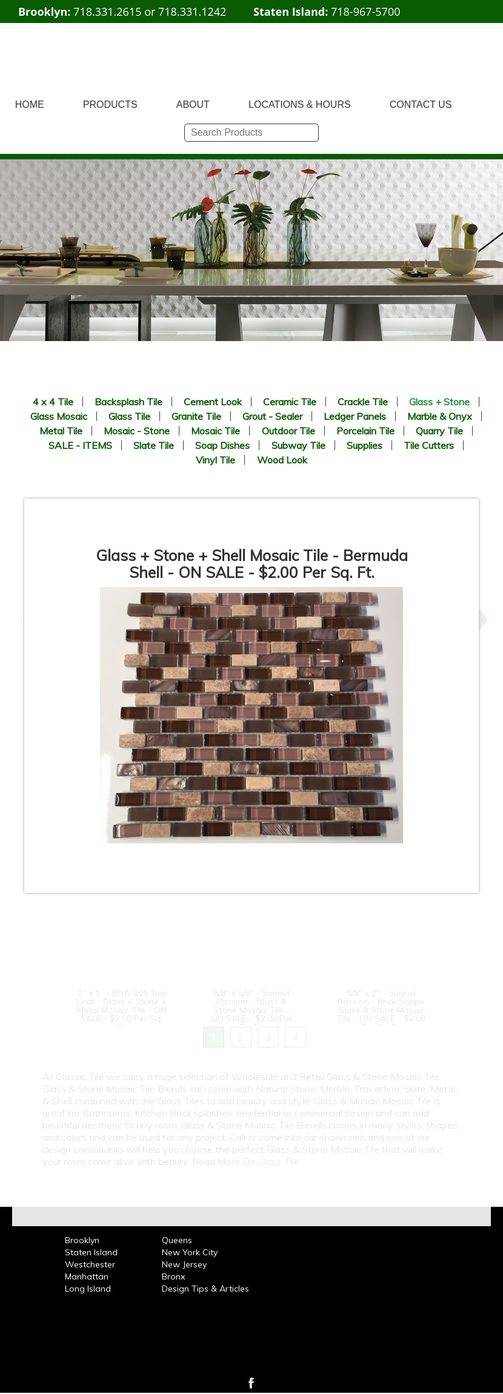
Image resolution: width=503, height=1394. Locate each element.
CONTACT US (421, 104)
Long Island (88, 1288)
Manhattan (86, 1276)
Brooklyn (82, 1240)
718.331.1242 (192, 11)
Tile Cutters (429, 445)
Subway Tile (298, 445)
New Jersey (184, 1264)
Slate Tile (153, 445)
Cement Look (213, 402)
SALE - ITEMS (80, 445)
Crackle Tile (363, 402)
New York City (190, 1252)
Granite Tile (196, 416)
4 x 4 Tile (53, 402)
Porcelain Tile (365, 431)
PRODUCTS (110, 104)
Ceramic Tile (289, 402)
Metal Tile (60, 431)
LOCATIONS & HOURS (299, 104)
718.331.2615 (107, 11)
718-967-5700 (366, 11)
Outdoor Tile (288, 431)
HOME (29, 104)
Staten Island (91, 1252)
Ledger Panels (355, 416)
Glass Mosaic (58, 416)
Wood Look (282, 460)
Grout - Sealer (272, 416)
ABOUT (193, 104)
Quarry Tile (439, 431)
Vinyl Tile (215, 460)
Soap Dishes (222, 445)
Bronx (173, 1276)
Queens (177, 1240)
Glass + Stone (439, 402)
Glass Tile (129, 416)
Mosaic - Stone (137, 431)
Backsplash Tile (128, 402)
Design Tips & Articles (205, 1288)
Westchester (90, 1264)
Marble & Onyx (439, 416)
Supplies (364, 445)
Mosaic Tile (215, 431)
